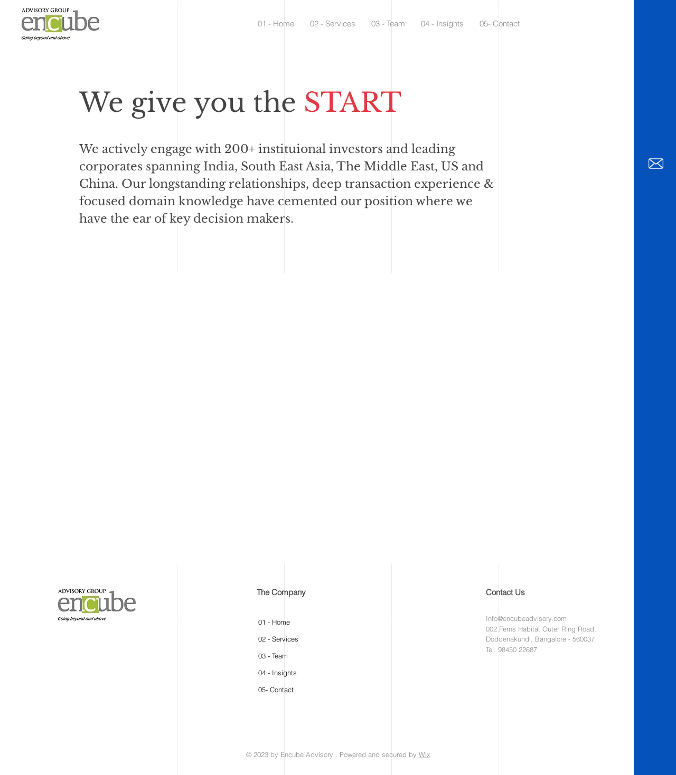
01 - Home (274, 622)
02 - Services (278, 639)
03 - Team (273, 656)
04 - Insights (277, 672)
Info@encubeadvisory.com (526, 618)
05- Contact (276, 689)
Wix (424, 754)
